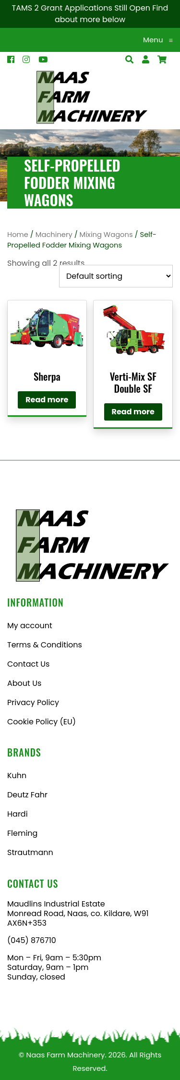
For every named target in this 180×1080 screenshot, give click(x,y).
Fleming (22, 833)
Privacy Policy (33, 702)
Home (17, 234)
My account (29, 625)
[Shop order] (116, 276)
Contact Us (28, 664)
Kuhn (16, 775)
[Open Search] (162, 59)
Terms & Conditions (44, 644)
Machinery (54, 234)
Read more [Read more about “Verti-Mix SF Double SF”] (133, 411)
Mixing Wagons (106, 234)
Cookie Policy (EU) (41, 721)
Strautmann (30, 852)
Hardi (17, 813)
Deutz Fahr (27, 794)
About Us (24, 683)
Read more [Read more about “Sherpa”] (46, 399)
